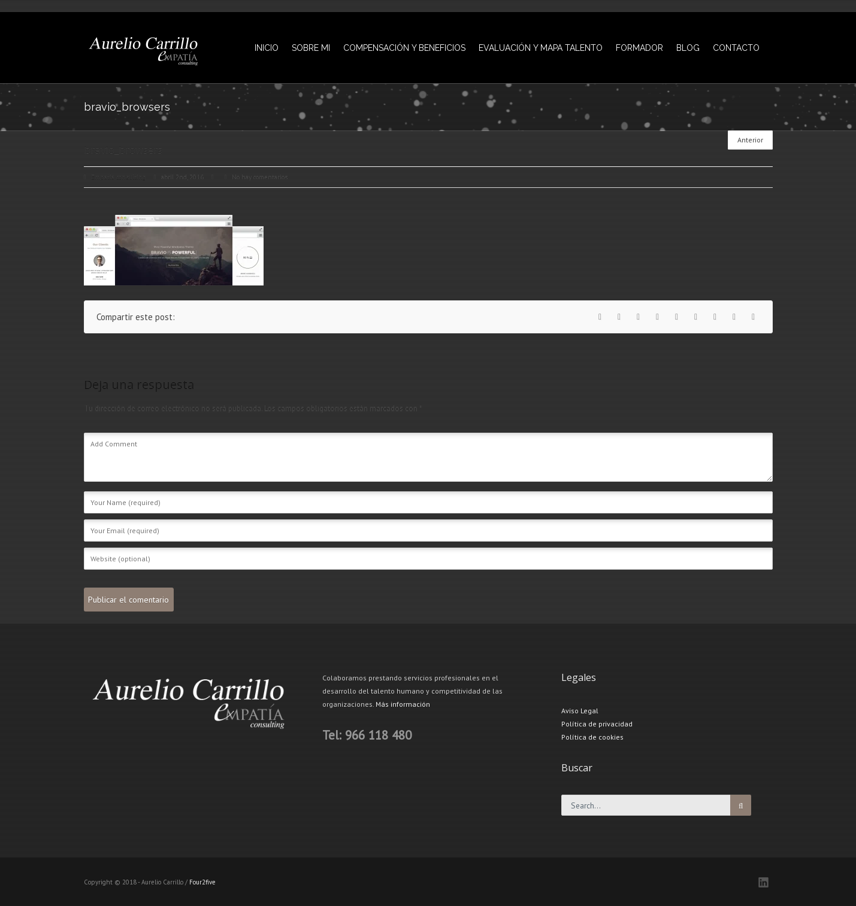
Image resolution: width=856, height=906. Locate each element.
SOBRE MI (311, 48)
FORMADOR (639, 48)
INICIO (267, 48)
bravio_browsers (671, 108)
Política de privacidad (597, 723)
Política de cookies (592, 736)
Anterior (750, 139)
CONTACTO (736, 48)
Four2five (202, 882)
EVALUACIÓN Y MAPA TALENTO (541, 48)
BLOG (688, 48)
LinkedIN (763, 882)
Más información (403, 704)
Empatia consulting (118, 177)
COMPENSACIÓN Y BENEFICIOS (404, 48)
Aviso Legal (579, 710)
